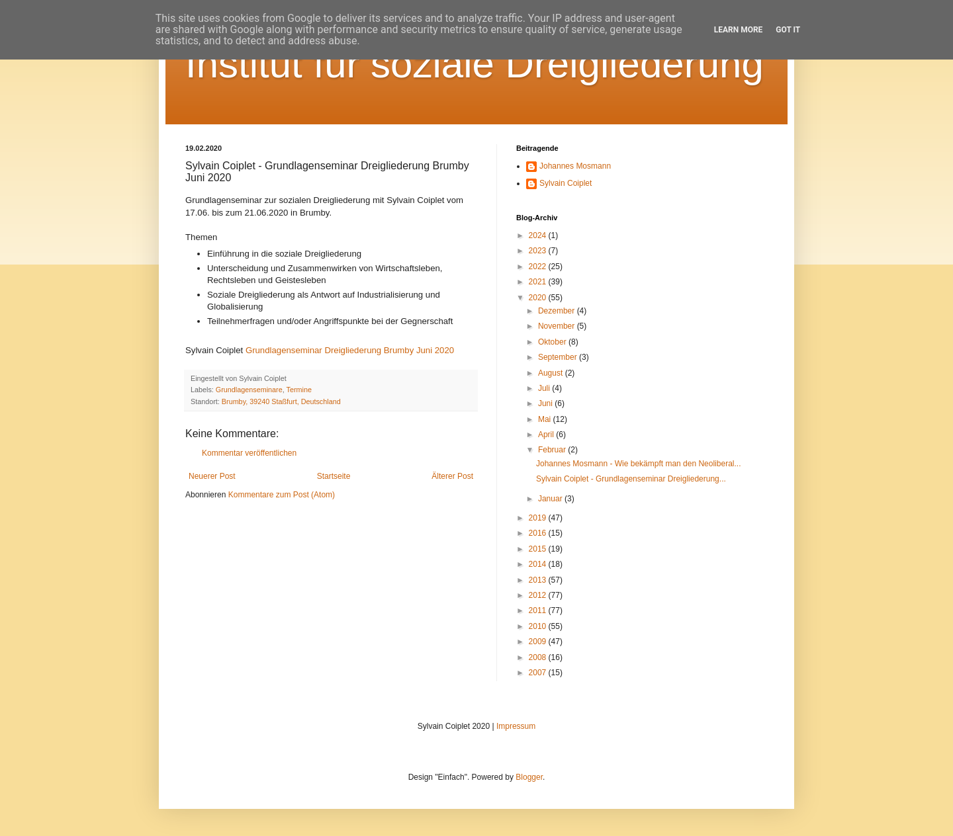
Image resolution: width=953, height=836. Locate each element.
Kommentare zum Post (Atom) (281, 494)
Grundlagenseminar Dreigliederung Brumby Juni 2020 (350, 350)
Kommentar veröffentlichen (249, 453)
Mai (545, 419)
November (557, 326)
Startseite (334, 476)
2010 (539, 626)
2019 (539, 517)
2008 (539, 657)
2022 (539, 266)
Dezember (557, 310)
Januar (551, 498)
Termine (298, 390)
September (558, 357)
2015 (539, 549)
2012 (539, 595)
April (547, 434)
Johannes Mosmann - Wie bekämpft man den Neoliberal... (638, 463)
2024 (539, 235)
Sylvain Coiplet (565, 183)
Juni (546, 403)
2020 (539, 297)
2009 (539, 641)
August (551, 373)
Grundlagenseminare (249, 390)
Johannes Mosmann (575, 166)
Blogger (529, 777)
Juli (545, 388)
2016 (539, 533)
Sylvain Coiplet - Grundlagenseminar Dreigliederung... (631, 478)
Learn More (738, 29)
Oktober (553, 342)
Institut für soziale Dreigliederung (474, 64)
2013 (539, 580)
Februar (553, 449)
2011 (539, 610)
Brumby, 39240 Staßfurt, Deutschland (281, 401)
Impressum (515, 726)
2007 (539, 672)
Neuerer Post (212, 476)
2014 (539, 564)
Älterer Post (452, 476)
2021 (539, 281)
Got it (788, 29)
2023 (539, 250)
